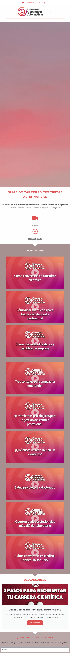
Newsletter (30, 2)
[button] (48, 2)
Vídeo (35, 225)
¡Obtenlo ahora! (35, 623)
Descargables (35, 239)
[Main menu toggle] (50, 12)
